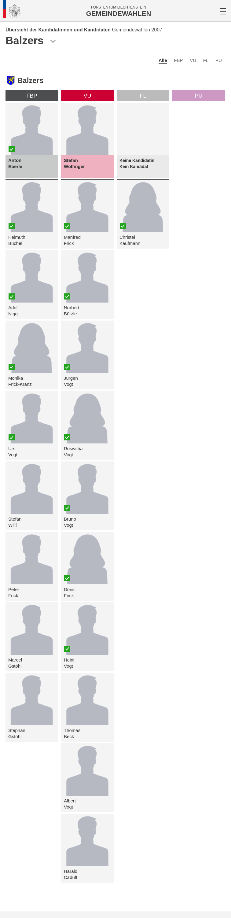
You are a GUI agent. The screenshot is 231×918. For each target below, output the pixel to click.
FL (206, 60)
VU (193, 60)
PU (218, 60)
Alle (163, 60)
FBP (178, 60)
